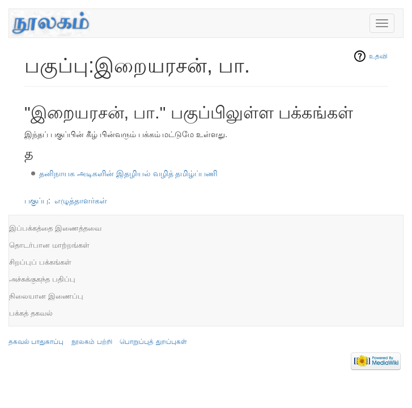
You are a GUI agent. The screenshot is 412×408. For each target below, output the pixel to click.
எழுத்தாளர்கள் (80, 200)
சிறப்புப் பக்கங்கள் (40, 262)
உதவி (378, 56)
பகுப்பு (36, 200)
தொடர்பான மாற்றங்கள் (49, 245)
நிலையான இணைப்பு (46, 296)
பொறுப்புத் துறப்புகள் (153, 342)
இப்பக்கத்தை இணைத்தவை (55, 228)
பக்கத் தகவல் (31, 313)
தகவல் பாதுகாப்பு (36, 342)
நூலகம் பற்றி (91, 342)
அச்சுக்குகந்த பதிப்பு (42, 279)
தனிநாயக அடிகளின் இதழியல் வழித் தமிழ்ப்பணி (128, 173)
